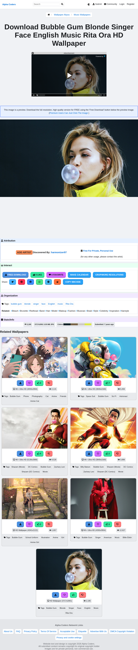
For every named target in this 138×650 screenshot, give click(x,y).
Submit (97, 4)
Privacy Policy (30, 631)
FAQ (18, 631)
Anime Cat (34, 401)
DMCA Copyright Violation (122, 631)
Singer (98, 537)
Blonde (62, 608)
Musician (81, 311)
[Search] (62, 4)
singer (36, 304)
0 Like (37, 275)
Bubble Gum (15, 396)
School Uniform (31, 537)
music (60, 304)
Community (110, 4)
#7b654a (74, 324)
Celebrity (104, 311)
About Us (8, 631)
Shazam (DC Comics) (31, 472)
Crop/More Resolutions (109, 275)
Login (121, 4)
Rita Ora (69, 304)
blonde (27, 304)
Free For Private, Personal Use (98, 251)
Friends (63, 396)
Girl (62, 537)
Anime (54, 396)
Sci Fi (114, 396)
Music (117, 537)
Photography (37, 396)
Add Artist (24, 252)
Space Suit (90, 396)
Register (130, 4)
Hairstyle (124, 311)
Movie (45, 472)
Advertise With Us (98, 631)
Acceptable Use (67, 631)
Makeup (62, 311)
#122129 (67, 324)
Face (79, 608)
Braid (89, 311)
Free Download (15, 275)
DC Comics (32, 467)
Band (42, 311)
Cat (47, 396)
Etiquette (82, 631)
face (43, 304)
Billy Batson (85, 467)
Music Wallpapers (82, 15)
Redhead (33, 311)
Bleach (15, 311)
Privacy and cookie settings (68, 637)
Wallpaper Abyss (62, 15)
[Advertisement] (69, 217)
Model (54, 311)
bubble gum (16, 304)
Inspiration (114, 311)
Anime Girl (34, 542)
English (51, 304)
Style (95, 311)
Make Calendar (79, 275)
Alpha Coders (9, 4)
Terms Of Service (48, 631)
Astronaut (123, 396)
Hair (48, 311)
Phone (26, 396)
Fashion (71, 311)
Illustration (45, 537)
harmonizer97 (59, 252)
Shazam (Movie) (18, 467)
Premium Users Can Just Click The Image (69, 113)
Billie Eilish (127, 537)
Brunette (23, 311)
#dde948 (88, 324)
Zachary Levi (59, 467)
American (108, 537)
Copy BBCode (73, 282)
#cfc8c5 (81, 324)
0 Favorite (56, 275)
